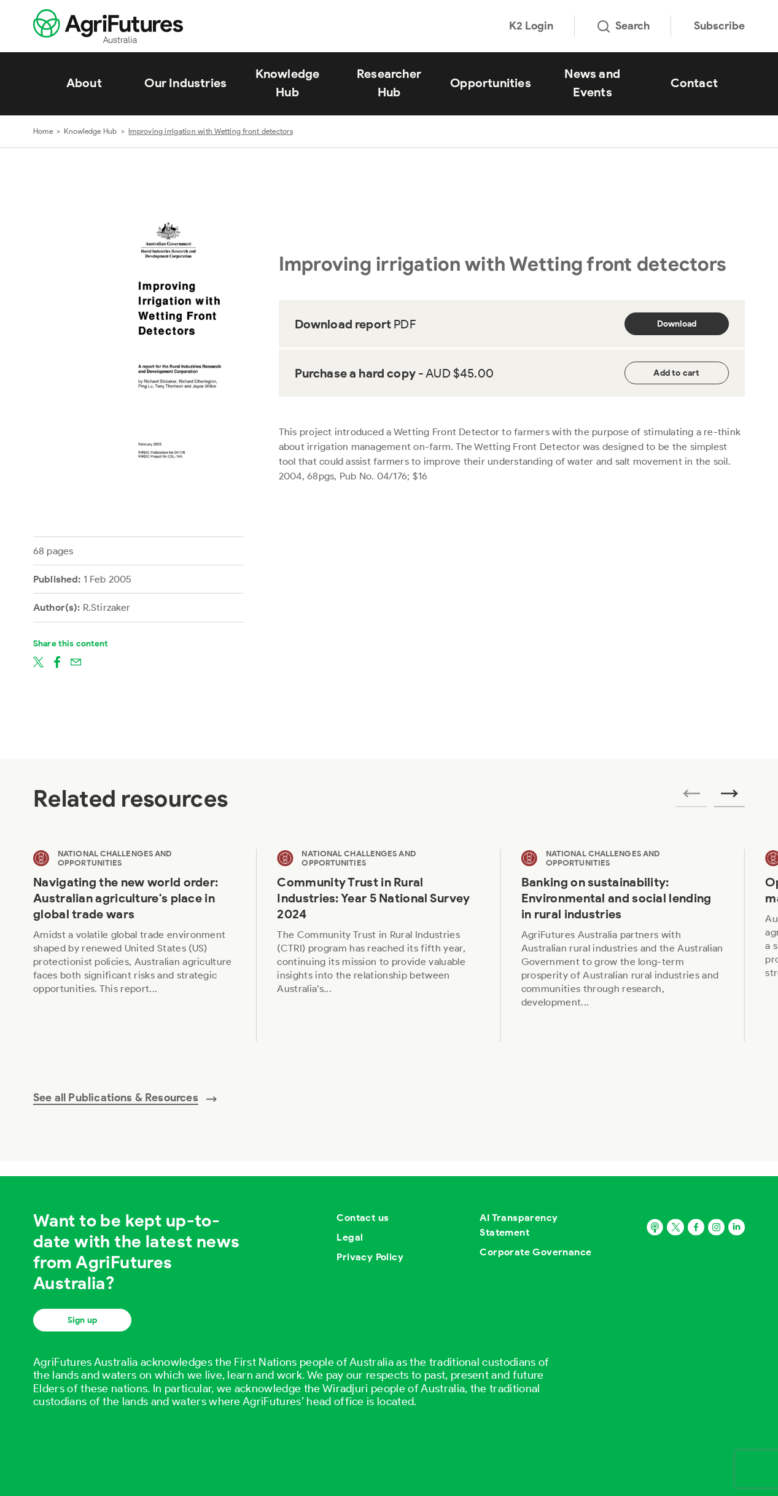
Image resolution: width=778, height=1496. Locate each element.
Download (677, 324)
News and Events (592, 82)
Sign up (82, 1320)
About (84, 83)
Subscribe (719, 26)
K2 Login (531, 26)
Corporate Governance (535, 1252)
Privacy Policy (369, 1257)
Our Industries (185, 83)
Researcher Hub (389, 82)
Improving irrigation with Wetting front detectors (210, 131)
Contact (694, 83)
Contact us (362, 1217)
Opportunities (490, 83)
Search (623, 26)
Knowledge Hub (287, 82)
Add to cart (676, 373)
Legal (349, 1237)
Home (43, 131)
